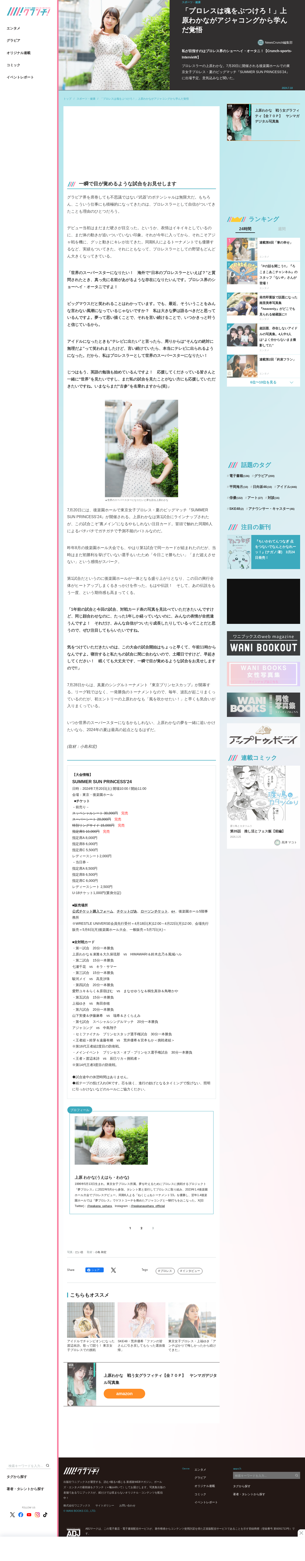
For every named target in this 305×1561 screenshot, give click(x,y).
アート (255, 498)
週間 (282, 229)
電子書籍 (239, 476)
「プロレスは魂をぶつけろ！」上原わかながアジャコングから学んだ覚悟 (144, 98)
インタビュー (191, 1271)
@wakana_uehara (99, 1206)
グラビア (13, 40)
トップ (67, 98)
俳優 (236, 498)
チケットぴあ (127, 911)
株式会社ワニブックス (76, 1505)
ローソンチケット (154, 911)
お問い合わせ (127, 1505)
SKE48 (236, 509)
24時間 (245, 229)
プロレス (166, 1271)
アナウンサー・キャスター (271, 509)
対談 (274, 498)
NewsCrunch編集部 (275, 42)
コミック (13, 65)
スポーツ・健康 (86, 98)
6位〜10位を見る (263, 382)
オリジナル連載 (18, 53)
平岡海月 (238, 487)
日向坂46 (262, 487)
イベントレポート (20, 77)
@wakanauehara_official (148, 1206)
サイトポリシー (104, 1505)
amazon (124, 1393)
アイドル (287, 487)
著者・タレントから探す (25, 1489)
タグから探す (17, 1477)
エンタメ (13, 28)
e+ (173, 911)
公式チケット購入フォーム (92, 911)
